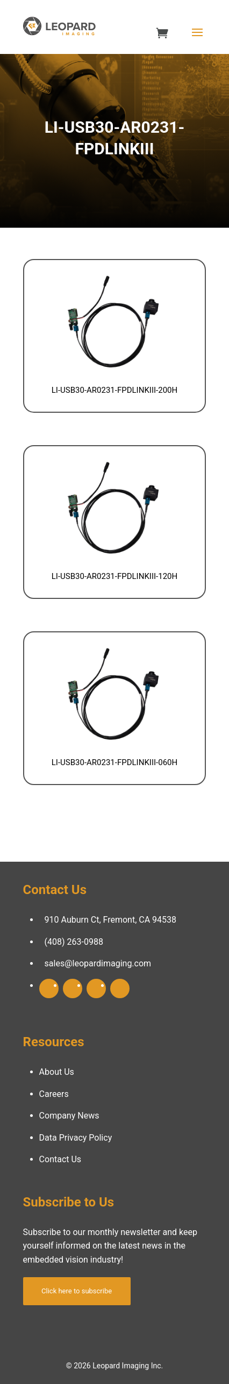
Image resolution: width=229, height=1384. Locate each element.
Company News (69, 1115)
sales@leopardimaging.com (98, 963)
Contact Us (60, 1159)
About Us (56, 1072)
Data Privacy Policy (75, 1138)
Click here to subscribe (76, 1291)
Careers (54, 1094)
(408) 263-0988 (74, 942)
